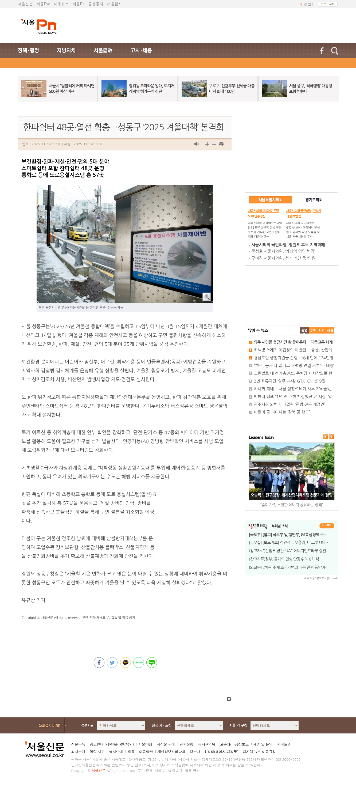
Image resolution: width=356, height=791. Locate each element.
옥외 (129, 744)
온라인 (119, 744)
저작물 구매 (166, 744)
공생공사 (95, 3)
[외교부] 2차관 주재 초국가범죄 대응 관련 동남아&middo (293, 567)
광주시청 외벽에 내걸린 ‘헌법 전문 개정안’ (289, 404)
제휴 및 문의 (262, 744)
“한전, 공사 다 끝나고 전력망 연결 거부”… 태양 (294, 366)
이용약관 (146, 751)
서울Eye (43, 3)
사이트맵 (284, 744)
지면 (108, 744)
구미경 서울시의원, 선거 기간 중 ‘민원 (284, 258)
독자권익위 (206, 744)
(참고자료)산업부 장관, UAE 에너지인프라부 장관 (287, 551)
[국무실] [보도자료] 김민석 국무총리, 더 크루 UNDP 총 (291, 542)
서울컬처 (114, 3)
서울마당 (145, 744)
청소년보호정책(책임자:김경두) (214, 751)
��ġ (313, 330)
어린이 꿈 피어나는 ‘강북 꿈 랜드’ (282, 412)
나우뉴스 (61, 3)
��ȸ (330, 330)
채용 (130, 751)
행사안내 (116, 751)
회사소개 (78, 751)
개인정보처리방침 (171, 751)
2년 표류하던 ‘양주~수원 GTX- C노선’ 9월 (290, 381)
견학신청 (186, 744)
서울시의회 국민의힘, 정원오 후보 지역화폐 (288, 245)
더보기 (326, 525)
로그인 (309, 4)
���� (304, 330)
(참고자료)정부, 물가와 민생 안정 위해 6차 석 (284, 559)
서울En (79, 3)
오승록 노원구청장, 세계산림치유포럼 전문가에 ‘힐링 (291, 495)
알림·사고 (97, 751)
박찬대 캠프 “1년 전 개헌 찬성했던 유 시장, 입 (293, 397)
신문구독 (78, 744)
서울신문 (25, 3)
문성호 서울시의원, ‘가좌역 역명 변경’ (283, 251)
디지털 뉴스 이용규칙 (259, 751)
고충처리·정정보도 (234, 744)
